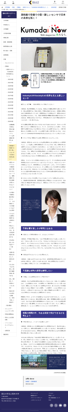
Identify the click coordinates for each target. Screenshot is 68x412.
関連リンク (51, 395)
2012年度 (10, 111)
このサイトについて (36, 400)
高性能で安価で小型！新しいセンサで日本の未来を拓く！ (11, 152)
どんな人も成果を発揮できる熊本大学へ (11, 218)
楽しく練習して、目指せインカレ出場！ (11, 283)
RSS (50, 400)
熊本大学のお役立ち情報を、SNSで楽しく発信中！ (11, 296)
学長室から (6, 24)
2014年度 (10, 105)
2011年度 (10, 115)
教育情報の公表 (7, 46)
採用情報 (5, 55)
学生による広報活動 (9, 318)
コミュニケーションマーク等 (9, 310)
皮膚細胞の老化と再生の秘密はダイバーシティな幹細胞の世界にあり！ (11, 133)
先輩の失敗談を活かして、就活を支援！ (11, 257)
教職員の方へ (34, 395)
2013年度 (10, 108)
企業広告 (7, 330)
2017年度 (10, 95)
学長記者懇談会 (9, 314)
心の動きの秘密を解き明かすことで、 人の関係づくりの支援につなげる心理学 (12, 201)
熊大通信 (8, 305)
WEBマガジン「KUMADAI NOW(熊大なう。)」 (36, 7)
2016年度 (10, 98)
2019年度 (10, 89)
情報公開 (5, 37)
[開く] (5, 2)
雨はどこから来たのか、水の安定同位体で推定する (11, 231)
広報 (13, 7)
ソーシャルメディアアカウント (9, 325)
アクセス (51, 393)
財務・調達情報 (7, 42)
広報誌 (19, 7)
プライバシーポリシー (36, 397)
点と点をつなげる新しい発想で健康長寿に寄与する (11, 270)
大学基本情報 (7, 33)
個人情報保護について (54, 397)
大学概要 (5, 29)
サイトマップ (34, 393)
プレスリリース (9, 63)
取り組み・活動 (7, 50)
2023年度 (10, 118)
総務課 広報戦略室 (31, 381)
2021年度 (10, 82)
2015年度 (10, 102)
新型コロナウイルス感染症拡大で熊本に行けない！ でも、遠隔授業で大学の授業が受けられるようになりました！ (12, 176)
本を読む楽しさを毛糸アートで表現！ (11, 244)
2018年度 (10, 92)
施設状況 (5, 334)
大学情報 (7, 7)
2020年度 (54, 7)
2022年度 (10, 79)
